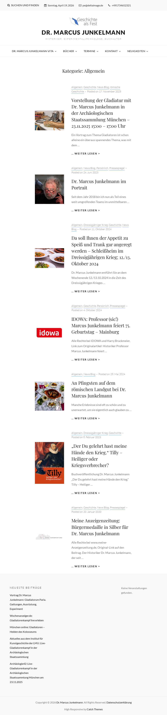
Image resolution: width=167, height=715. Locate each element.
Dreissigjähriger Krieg (96, 224)
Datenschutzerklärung (119, 702)
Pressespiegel (117, 168)
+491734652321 (119, 5)
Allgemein (77, 87)
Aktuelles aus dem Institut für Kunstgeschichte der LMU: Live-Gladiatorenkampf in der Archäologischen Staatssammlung (28, 647)
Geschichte (90, 87)
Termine (91, 51)
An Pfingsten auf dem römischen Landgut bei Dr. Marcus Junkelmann (98, 389)
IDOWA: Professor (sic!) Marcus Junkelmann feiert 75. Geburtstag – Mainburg (100, 325)
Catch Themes (95, 709)
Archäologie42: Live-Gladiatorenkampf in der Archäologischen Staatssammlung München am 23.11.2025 (27, 672)
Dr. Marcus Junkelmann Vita (34, 51)
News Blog (103, 87)
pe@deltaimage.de (91, 5)
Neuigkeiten (138, 51)
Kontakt (113, 51)
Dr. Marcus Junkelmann (83, 32)
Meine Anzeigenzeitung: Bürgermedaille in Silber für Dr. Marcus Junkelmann (99, 526)
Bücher (70, 51)
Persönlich (102, 168)
